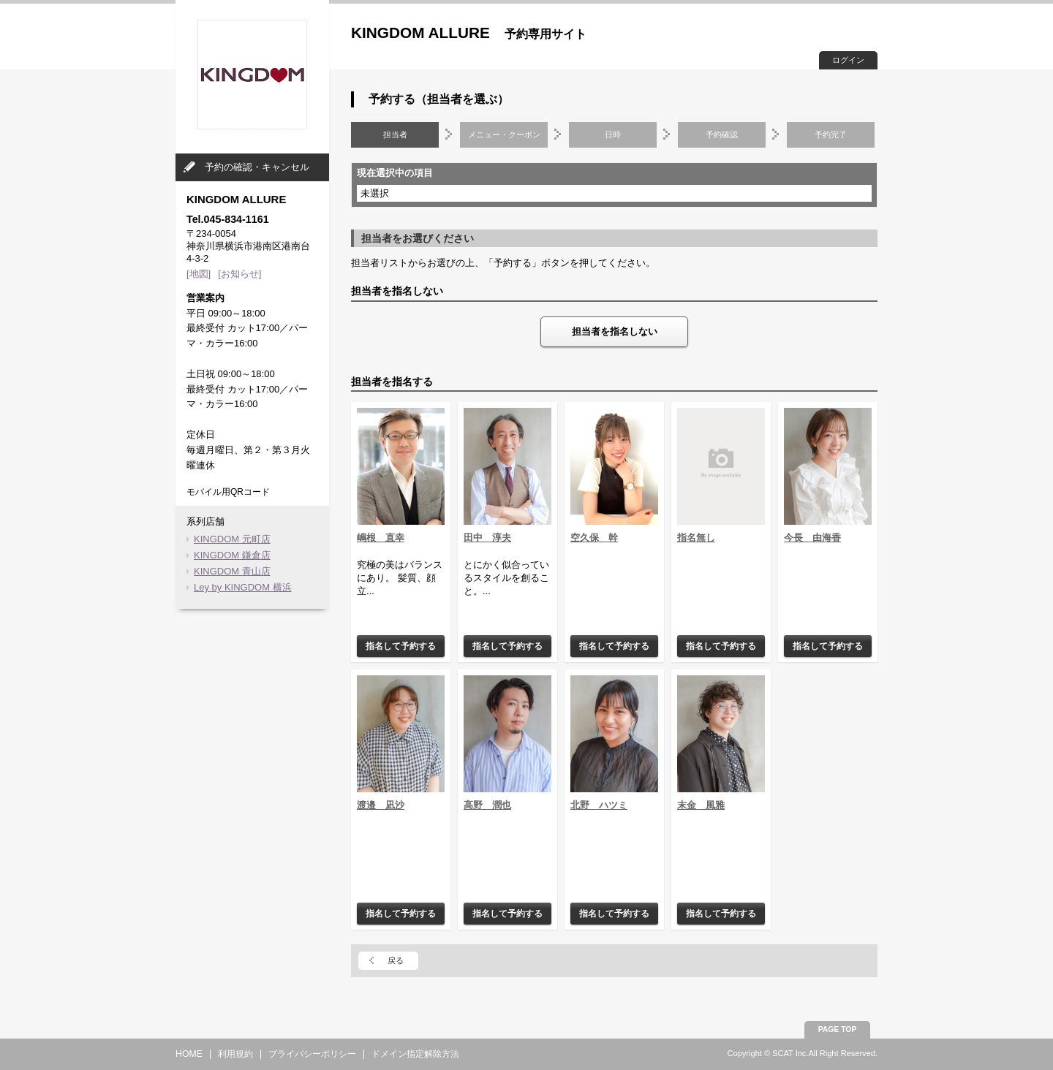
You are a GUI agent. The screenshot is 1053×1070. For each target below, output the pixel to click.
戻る (396, 960)
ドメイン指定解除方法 (415, 1054)
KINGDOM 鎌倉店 (232, 555)
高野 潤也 (487, 805)
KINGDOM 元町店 (232, 539)
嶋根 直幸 (380, 537)
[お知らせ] (239, 273)
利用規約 (235, 1054)
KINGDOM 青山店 (232, 571)
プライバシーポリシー (312, 1054)
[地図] (198, 273)
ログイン (848, 60)
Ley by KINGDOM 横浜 (243, 587)
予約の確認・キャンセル (257, 167)
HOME (189, 1054)
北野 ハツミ (598, 805)
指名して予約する (401, 645)
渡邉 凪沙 (380, 805)
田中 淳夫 (487, 537)
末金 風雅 (701, 805)
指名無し (696, 537)
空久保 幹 (594, 537)
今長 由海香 (812, 537)
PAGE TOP (837, 1029)
